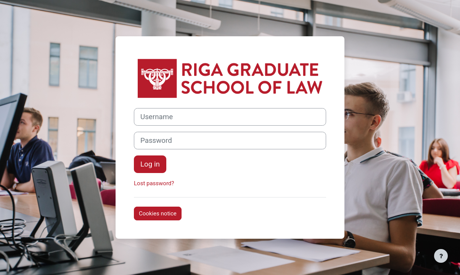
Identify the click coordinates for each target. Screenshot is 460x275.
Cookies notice (158, 213)
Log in (150, 164)
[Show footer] (441, 256)
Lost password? (154, 183)
